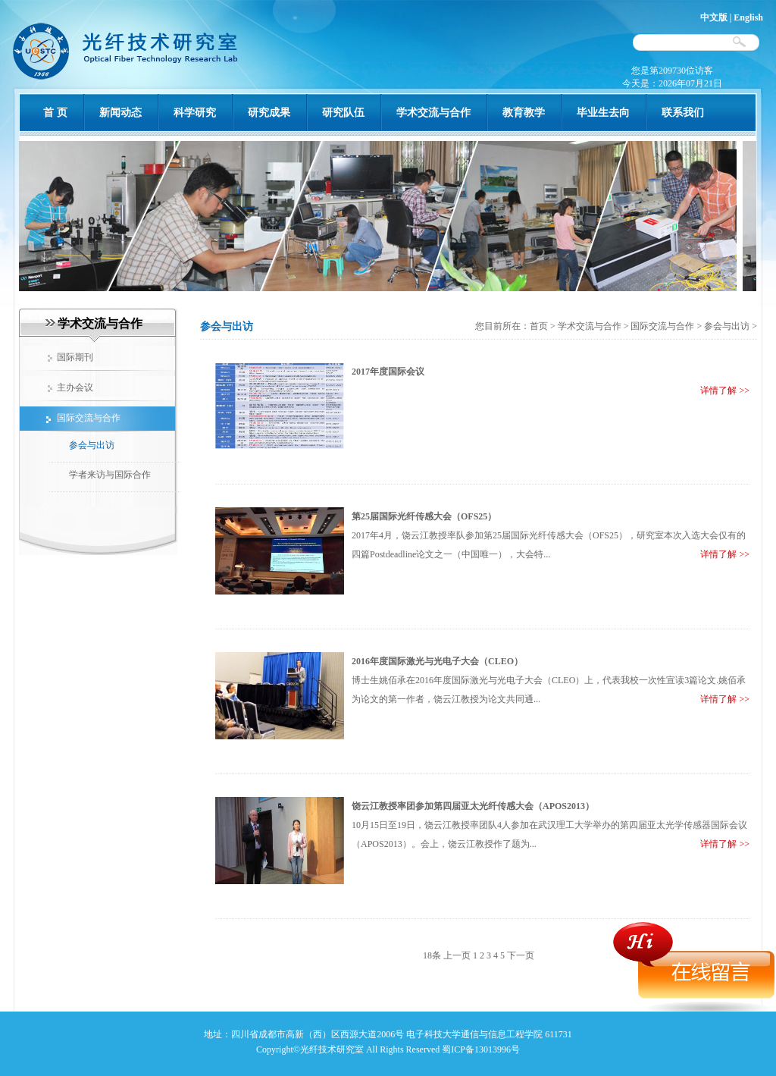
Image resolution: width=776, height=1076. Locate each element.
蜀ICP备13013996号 (481, 1049)
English (748, 17)
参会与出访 (91, 445)
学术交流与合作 (433, 112)
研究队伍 (343, 112)
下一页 (520, 955)
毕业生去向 (603, 112)
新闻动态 (120, 112)
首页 (540, 326)
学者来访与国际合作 (110, 474)
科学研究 (195, 112)
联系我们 (683, 112)
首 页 (55, 112)
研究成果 (269, 112)
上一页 (457, 955)
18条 (432, 955)
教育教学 (523, 112)
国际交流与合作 (662, 326)
